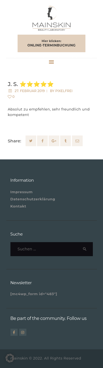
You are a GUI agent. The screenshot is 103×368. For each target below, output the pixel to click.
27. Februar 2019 (30, 91)
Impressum (21, 192)
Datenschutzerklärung (32, 199)
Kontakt (18, 206)
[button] (10, 358)
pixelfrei (64, 91)
